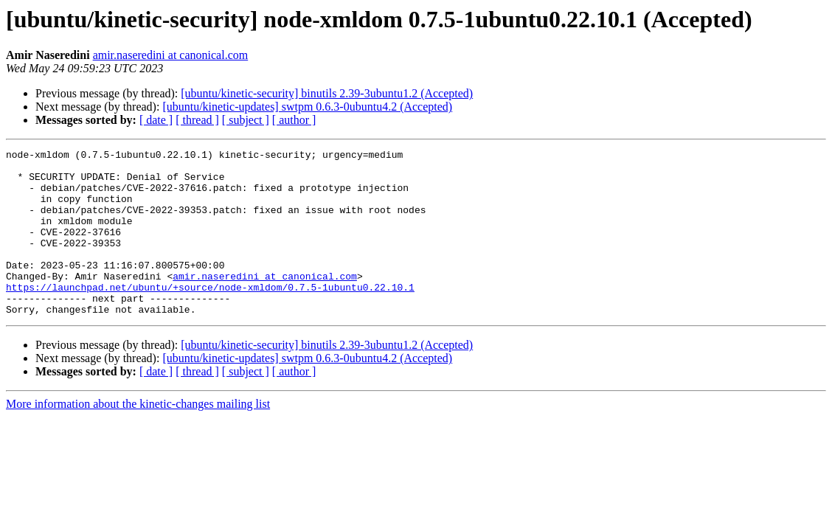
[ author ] (294, 120)
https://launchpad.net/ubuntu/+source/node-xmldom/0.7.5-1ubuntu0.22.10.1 (210, 315)
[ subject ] (245, 120)
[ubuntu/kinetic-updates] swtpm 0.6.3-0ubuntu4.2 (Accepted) (307, 106)
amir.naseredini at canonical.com (171, 55)
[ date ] (156, 120)
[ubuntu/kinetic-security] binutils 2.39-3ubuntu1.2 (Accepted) (327, 93)
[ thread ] (197, 120)
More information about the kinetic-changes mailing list (138, 437)
